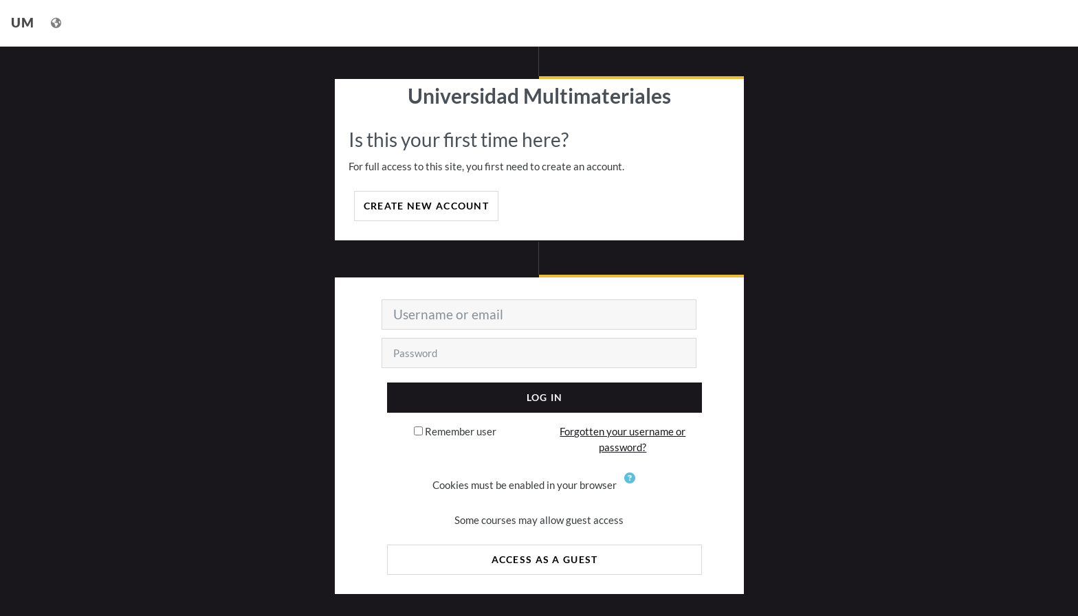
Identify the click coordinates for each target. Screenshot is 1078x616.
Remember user (460, 431)
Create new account (426, 206)
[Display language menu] (57, 23)
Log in (545, 397)
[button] (632, 486)
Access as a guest (545, 559)
